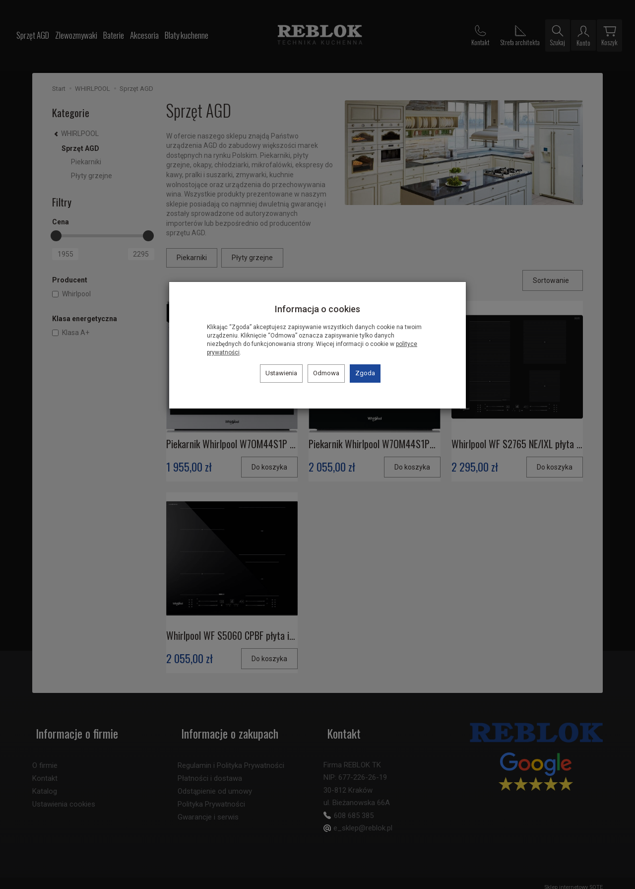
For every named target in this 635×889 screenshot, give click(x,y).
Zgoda (365, 373)
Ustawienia (281, 373)
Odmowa (326, 373)
